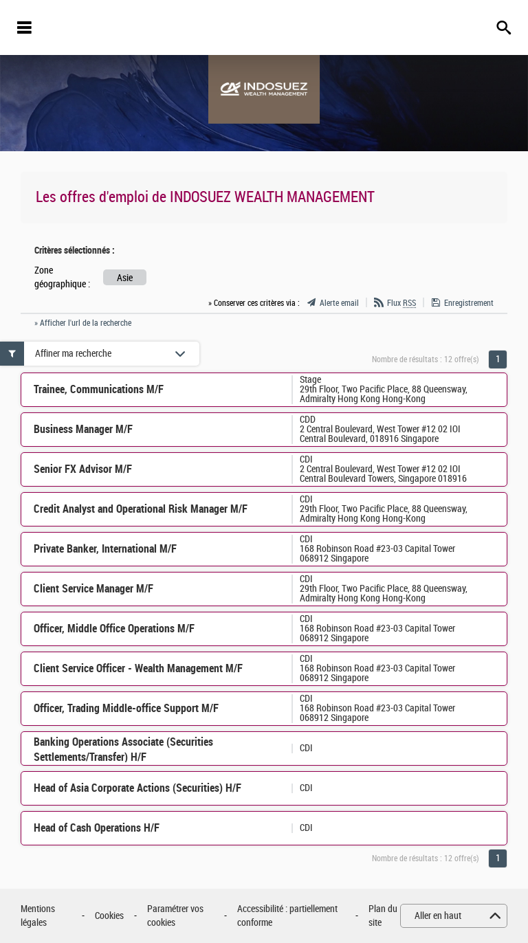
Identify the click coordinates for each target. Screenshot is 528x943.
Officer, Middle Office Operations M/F (114, 628)
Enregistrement (469, 303)
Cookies (109, 916)
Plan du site (382, 916)
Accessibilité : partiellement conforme (287, 916)
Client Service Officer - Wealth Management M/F (138, 668)
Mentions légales (38, 916)
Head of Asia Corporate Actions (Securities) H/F (137, 788)
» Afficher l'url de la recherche (82, 323)
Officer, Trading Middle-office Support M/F (126, 708)
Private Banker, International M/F (105, 548)
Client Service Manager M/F (93, 588)
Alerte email (339, 303)
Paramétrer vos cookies (175, 916)
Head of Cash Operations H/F (97, 827)
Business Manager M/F (83, 429)
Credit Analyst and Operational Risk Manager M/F (141, 508)
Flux (401, 303)
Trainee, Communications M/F (99, 389)
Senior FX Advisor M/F (83, 469)
